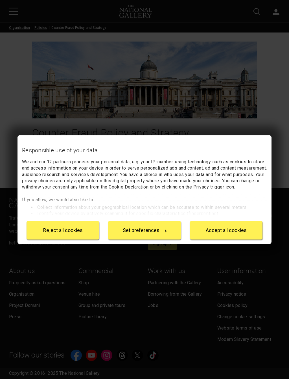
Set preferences (145, 230)
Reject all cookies (63, 230)
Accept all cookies (226, 230)
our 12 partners (55, 161)
